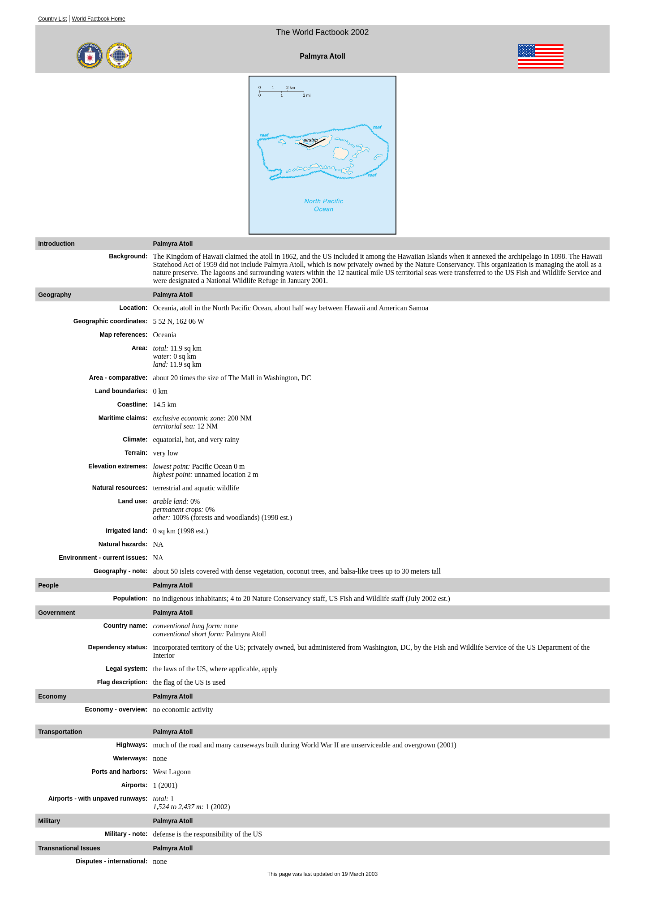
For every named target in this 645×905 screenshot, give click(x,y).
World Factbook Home (98, 19)
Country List (52, 19)
